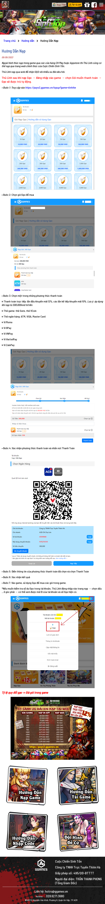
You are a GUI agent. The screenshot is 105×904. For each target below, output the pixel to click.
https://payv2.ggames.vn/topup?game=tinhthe (50, 87)
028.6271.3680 (55, 896)
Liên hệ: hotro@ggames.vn (51, 891)
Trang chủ (9, 40)
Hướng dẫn (28, 40)
